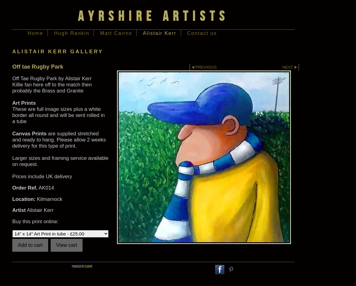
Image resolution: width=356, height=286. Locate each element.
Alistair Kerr (159, 33)
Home (35, 33)
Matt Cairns (116, 33)
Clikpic (88, 266)
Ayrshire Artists (153, 16)
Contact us (202, 33)
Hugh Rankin (71, 33)
